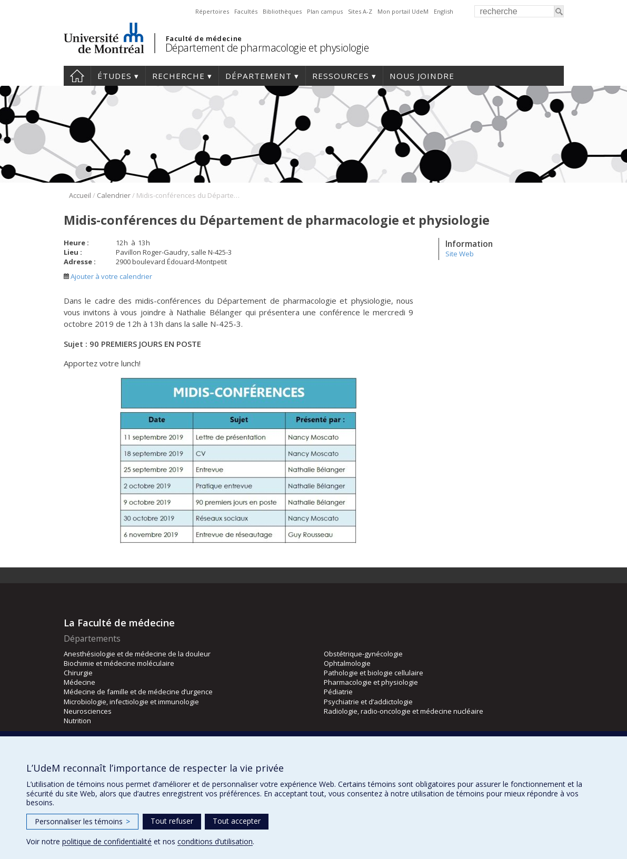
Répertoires (212, 11)
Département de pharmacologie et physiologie (267, 48)
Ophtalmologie (347, 663)
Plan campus (325, 11)
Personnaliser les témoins (82, 821)
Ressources (340, 76)
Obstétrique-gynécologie (363, 653)
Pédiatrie (338, 691)
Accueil (77, 76)
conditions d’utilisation (215, 841)
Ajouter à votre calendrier (108, 276)
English (443, 11)
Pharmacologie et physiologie (371, 682)
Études (114, 76)
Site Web (459, 253)
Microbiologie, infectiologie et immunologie (131, 701)
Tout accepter (237, 821)
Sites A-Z (360, 11)
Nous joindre (422, 76)
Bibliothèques (282, 11)
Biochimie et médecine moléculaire (119, 663)
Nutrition (77, 720)
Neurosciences (88, 711)
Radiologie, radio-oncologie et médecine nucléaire (403, 711)
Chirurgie (78, 672)
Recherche (178, 76)
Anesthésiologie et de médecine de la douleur (137, 653)
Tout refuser (172, 821)
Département (258, 76)
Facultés (245, 11)
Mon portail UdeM (403, 11)
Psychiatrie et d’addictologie (368, 701)
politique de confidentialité (107, 841)
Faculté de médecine (204, 38)
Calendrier (114, 195)
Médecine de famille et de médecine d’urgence (138, 691)
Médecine (79, 682)
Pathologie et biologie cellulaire (373, 672)
